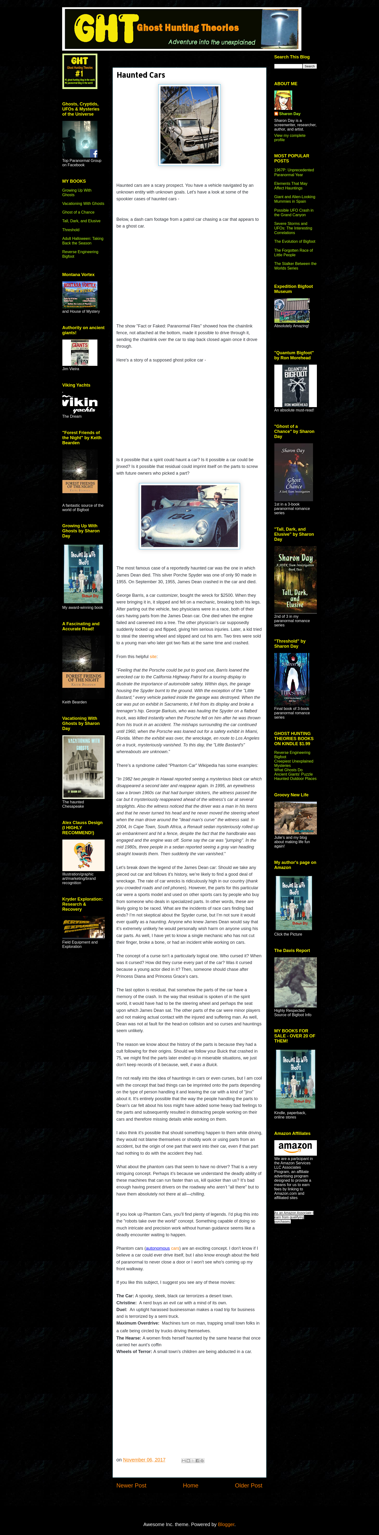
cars (162, 1248)
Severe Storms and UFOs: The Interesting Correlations (293, 228)
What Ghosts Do (288, 770)
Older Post (248, 1485)
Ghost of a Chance (78, 212)
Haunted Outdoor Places (295, 779)
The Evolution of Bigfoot (294, 241)
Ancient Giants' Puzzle (293, 774)
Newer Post (131, 1485)
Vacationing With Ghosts (83, 203)
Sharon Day (290, 114)
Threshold (71, 230)
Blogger (226, 1524)
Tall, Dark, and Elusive (81, 221)
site (153, 656)
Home (190, 1485)
